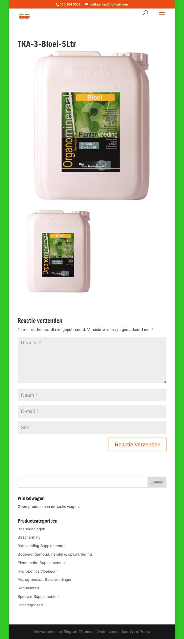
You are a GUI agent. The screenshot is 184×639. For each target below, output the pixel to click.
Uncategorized (30, 605)
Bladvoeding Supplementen (42, 546)
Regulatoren (28, 588)
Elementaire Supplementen (41, 563)
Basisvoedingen (31, 529)
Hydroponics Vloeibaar (37, 571)
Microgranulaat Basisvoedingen (45, 579)
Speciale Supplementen (38, 596)
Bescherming (29, 537)
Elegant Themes (78, 631)
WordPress (140, 631)
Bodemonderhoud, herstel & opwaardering (55, 554)
